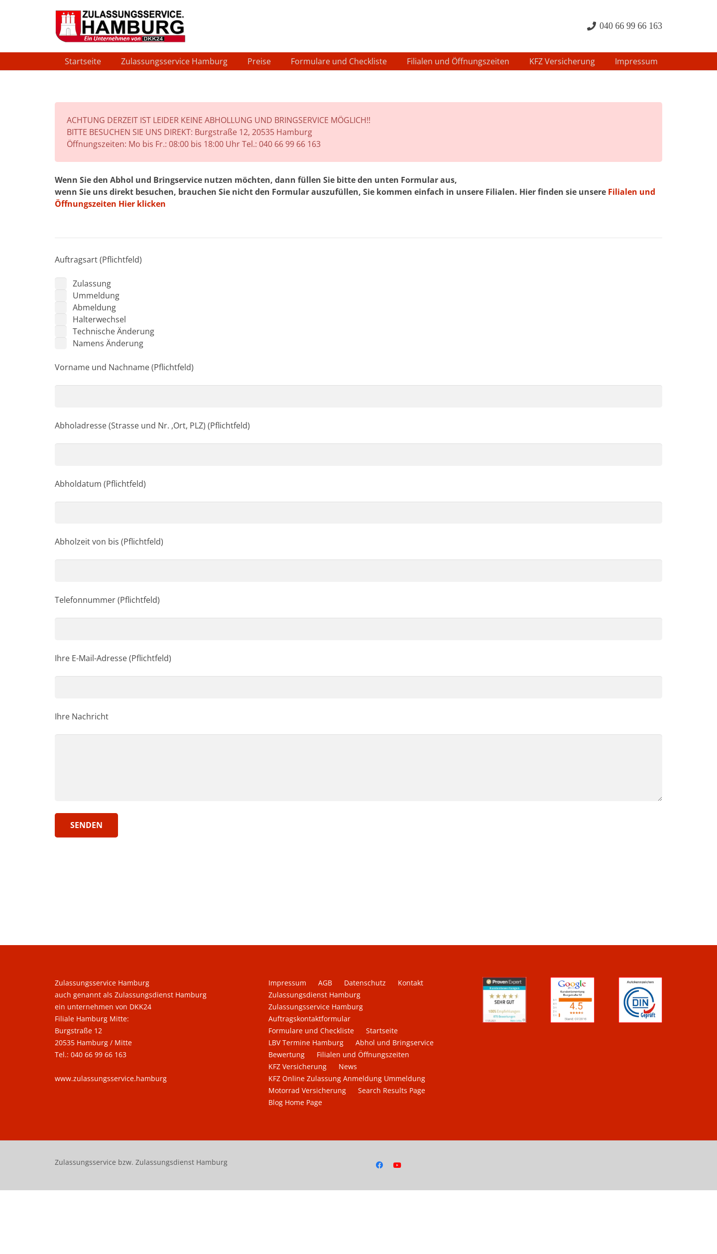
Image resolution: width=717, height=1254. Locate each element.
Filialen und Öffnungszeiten (363, 1054)
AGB (325, 982)
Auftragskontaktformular (309, 1018)
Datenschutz (365, 982)
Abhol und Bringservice (395, 1042)
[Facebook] (379, 1165)
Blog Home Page (295, 1102)
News (348, 1066)
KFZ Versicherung (297, 1066)
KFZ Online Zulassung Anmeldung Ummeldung (346, 1078)
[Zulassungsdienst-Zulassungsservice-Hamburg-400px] (120, 26)
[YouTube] (397, 1165)
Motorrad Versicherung (307, 1090)
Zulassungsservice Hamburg (315, 1006)
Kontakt (410, 982)
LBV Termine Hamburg (306, 1042)
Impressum (287, 982)
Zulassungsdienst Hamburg (314, 994)
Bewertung (286, 1054)
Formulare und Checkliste (311, 1030)
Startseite (382, 1030)
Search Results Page (391, 1090)
